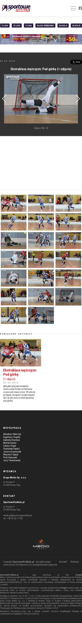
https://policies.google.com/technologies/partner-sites (24, 577)
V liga (28, 25)
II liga (5, 25)
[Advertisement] (41, 163)
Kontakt (63, 561)
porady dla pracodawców (45, 564)
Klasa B (76, 25)
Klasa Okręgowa (45, 25)
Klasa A (63, 25)
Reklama (75, 561)
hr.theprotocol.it (24, 564)
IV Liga (16, 25)
